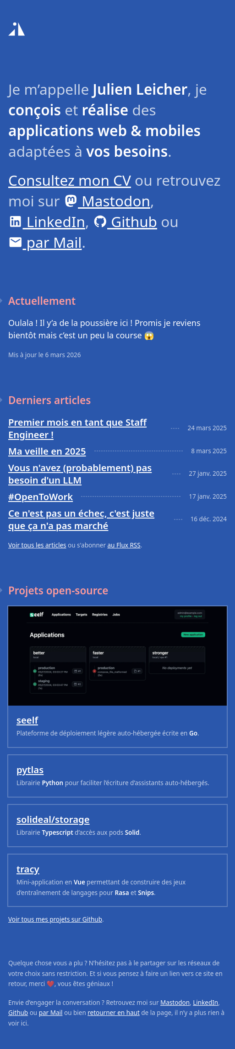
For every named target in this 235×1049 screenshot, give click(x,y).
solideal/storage (53, 819)
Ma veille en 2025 (47, 451)
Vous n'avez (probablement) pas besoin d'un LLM (80, 473)
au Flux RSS (124, 545)
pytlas (30, 769)
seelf (27, 719)
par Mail (45, 242)
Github (125, 221)
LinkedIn (46, 221)
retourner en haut (113, 1013)
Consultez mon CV (69, 180)
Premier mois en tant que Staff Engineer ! (77, 428)
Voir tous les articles (37, 545)
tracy (27, 868)
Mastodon (107, 201)
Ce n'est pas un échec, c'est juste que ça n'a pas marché (81, 519)
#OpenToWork (40, 496)
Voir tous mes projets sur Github (55, 919)
